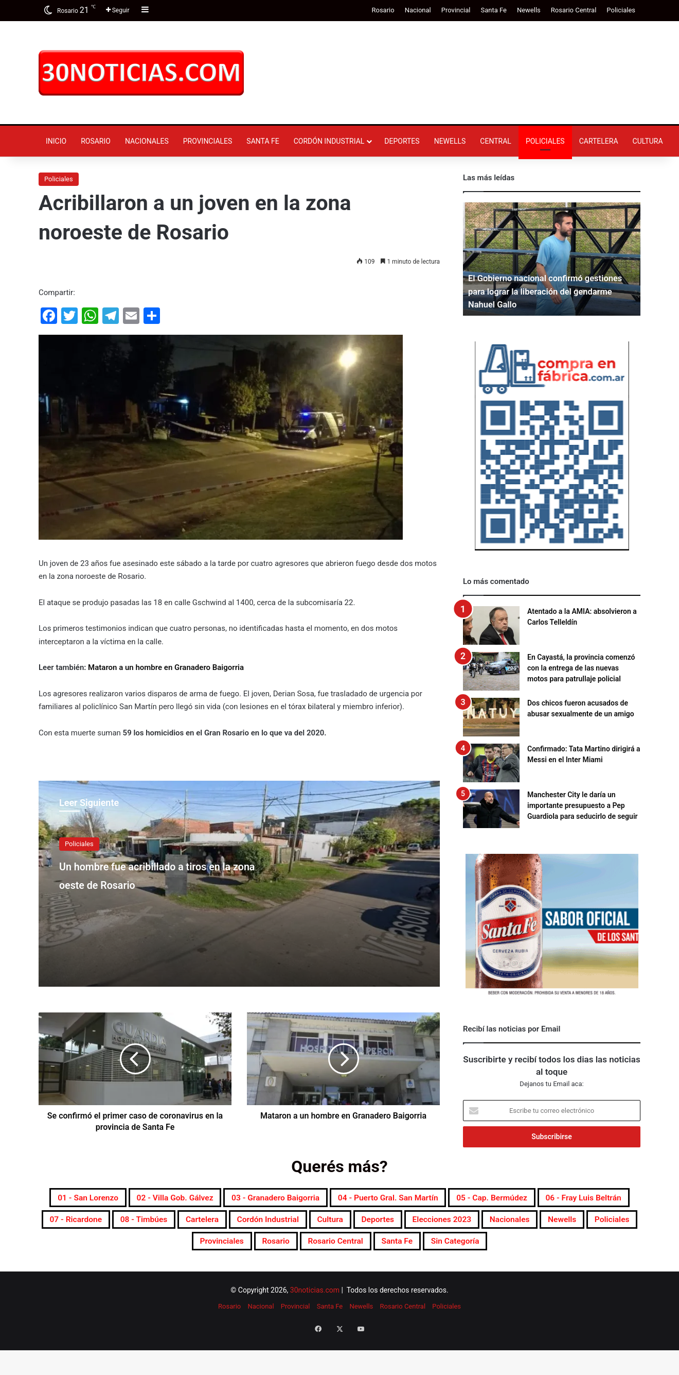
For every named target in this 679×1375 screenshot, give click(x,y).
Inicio (56, 141)
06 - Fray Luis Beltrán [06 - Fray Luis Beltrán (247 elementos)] (229, 1223)
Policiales (620, 10)
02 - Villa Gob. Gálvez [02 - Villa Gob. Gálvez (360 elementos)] (247, 1199)
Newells (529, 10)
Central (495, 141)
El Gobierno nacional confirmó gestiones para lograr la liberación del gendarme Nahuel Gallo (546, 290)
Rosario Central (574, 10)
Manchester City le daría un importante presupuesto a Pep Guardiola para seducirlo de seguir (582, 805)
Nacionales (147, 141)
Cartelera (598, 141)
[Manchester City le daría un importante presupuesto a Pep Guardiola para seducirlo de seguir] (491, 808)
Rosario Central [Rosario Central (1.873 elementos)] (267, 1273)
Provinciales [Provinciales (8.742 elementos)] (515, 1248)
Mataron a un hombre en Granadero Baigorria (166, 667)
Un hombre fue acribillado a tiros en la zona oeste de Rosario (154, 883)
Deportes (401, 141)
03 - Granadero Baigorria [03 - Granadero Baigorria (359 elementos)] (373, 1199)
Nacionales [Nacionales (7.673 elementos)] (318, 1248)
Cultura (648, 141)
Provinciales (208, 141)
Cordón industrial (329, 141)
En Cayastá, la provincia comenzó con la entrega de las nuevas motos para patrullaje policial (581, 668)
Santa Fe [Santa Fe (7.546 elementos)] (344, 1273)
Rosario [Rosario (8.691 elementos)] (582, 1248)
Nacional (418, 10)
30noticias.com (315, 1323)
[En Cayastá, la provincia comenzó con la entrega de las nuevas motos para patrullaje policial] (491, 671)
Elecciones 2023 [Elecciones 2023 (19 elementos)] (234, 1248)
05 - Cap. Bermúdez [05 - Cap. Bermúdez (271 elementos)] (114, 1223)
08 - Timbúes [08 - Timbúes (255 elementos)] (416, 1223)
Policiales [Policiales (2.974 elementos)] (444, 1248)
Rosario (382, 10)
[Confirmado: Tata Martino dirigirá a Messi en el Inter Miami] (491, 763)
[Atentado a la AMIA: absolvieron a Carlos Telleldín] (491, 625)
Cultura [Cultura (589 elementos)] (96, 1248)
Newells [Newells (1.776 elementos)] (383, 1248)
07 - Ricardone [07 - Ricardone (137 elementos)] (332, 1223)
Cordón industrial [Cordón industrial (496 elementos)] (571, 1223)
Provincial (456, 10)
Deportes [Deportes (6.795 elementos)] (154, 1248)
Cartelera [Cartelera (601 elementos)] (489, 1223)
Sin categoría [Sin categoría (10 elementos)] (416, 1273)
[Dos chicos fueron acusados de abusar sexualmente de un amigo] (491, 717)
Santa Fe (493, 10)
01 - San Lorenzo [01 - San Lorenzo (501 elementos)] (138, 1199)
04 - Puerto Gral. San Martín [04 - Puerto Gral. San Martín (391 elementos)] (515, 1199)
